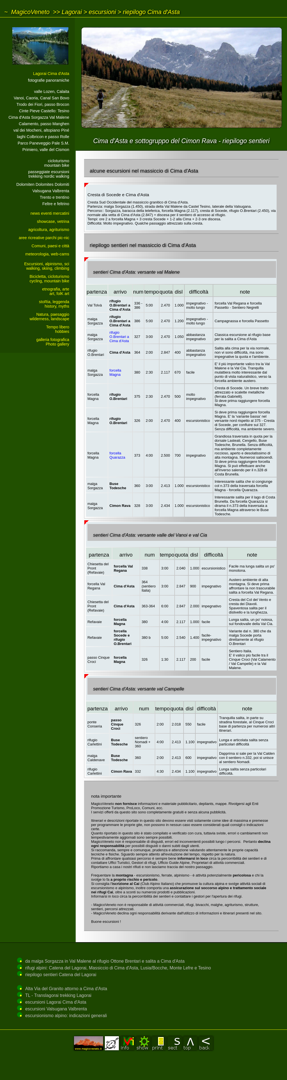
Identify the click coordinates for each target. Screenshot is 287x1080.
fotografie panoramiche (48, 80)
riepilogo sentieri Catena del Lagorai (60, 974)
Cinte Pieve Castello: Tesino (44, 111)
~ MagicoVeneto (27, 11)
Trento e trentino (54, 197)
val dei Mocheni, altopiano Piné (41, 130)
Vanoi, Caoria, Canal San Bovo (41, 98)
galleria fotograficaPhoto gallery (52, 341)
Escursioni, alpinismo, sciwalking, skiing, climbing (46, 266)
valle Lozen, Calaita (51, 91)
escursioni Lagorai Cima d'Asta (55, 1002)
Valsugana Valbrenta (51, 191)
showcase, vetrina (53, 221)
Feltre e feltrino (55, 204)
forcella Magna (115, 372)
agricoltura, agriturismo (48, 229)
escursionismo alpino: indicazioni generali (66, 1015)
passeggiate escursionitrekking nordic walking (48, 174)
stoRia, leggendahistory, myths (54, 303)
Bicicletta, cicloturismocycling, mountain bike (49, 278)
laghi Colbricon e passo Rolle (43, 136)
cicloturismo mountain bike (56, 163)
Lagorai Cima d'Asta (51, 73)
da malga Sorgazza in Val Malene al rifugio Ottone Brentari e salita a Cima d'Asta (104, 961)
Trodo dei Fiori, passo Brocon (43, 104)
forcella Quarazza (117, 455)
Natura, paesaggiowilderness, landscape (49, 316)
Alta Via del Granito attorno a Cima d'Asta (66, 988)
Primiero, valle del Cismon (45, 149)
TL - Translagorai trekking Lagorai (58, 995)
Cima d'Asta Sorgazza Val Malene (38, 117)
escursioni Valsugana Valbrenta (56, 1008)
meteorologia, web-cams (47, 254)
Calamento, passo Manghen (44, 124)
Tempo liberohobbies (57, 329)
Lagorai (72, 11)
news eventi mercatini (50, 213)
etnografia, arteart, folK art (55, 291)
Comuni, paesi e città (50, 246)
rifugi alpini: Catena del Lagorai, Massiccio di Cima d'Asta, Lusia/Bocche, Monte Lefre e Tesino (118, 967)
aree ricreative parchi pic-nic (44, 237)
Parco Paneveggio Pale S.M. (43, 143)
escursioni (102, 11)
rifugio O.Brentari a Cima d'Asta (119, 336)
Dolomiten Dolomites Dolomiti (42, 184)
